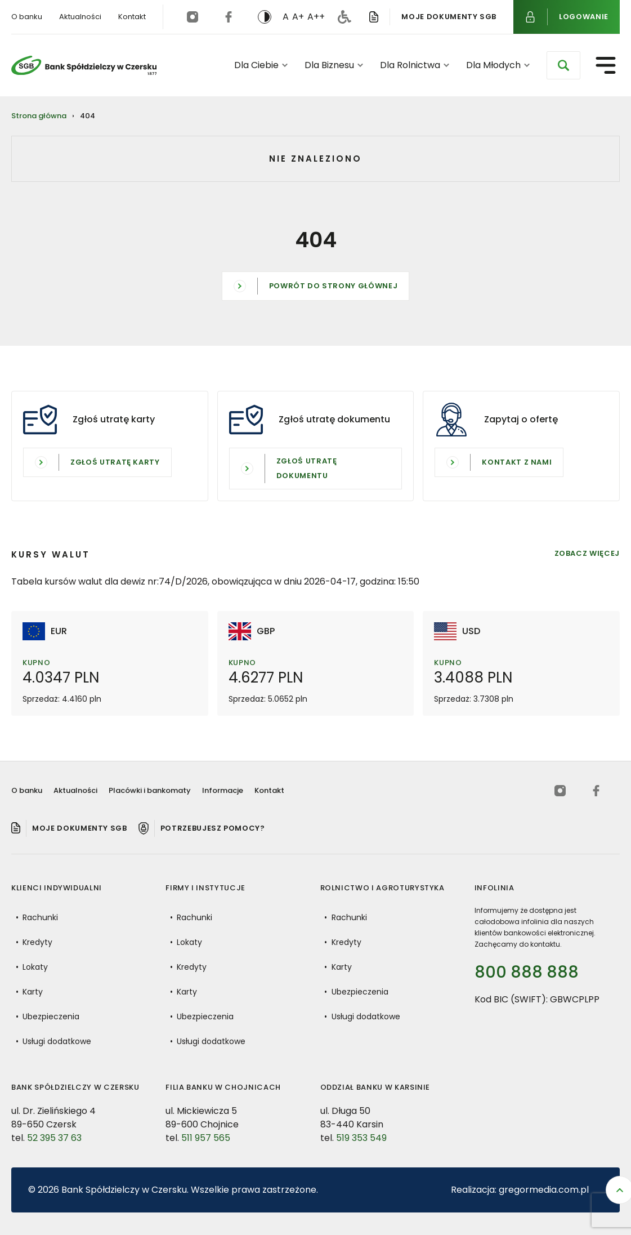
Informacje (222, 790)
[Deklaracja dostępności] (344, 16)
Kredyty (37, 948)
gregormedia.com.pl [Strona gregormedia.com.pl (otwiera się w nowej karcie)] (544, 1189)
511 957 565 (205, 1144)
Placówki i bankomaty (150, 790)
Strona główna (38, 115)
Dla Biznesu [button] (334, 65)
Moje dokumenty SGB (448, 16)
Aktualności (80, 16)
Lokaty (35, 973)
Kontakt (132, 16)
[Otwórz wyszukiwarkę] (563, 65)
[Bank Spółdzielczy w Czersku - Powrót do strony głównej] (83, 65)
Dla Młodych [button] (498, 65)
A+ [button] (298, 16)
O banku (26, 16)
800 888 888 (527, 972)
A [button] (286, 16)
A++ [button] (316, 16)
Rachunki (40, 923)
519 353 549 (361, 1144)
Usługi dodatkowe (57, 1047)
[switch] (264, 17)
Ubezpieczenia (51, 1022)
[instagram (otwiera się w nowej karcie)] (192, 17)
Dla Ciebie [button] (261, 65)
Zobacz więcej (587, 560)
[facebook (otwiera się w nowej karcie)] (228, 17)
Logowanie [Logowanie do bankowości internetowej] (583, 16)
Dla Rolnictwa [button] (414, 65)
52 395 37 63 (54, 1144)
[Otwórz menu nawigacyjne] (606, 65)
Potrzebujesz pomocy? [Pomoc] (212, 828)
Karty (33, 998)
